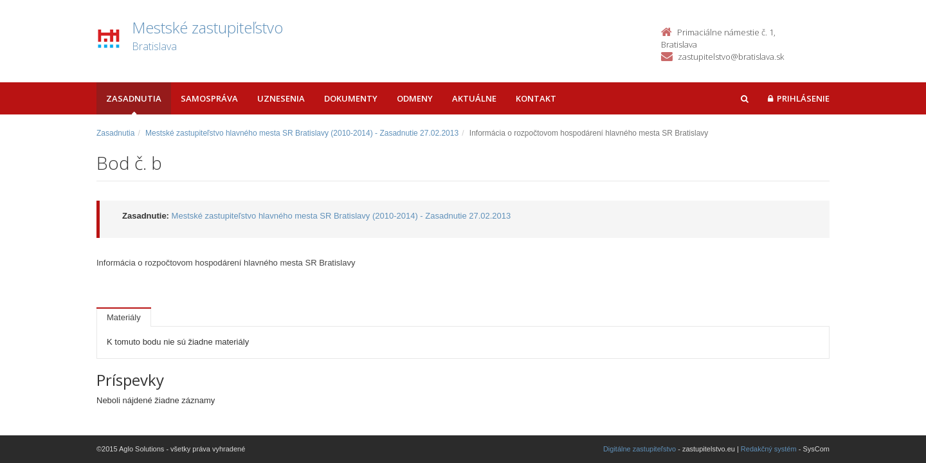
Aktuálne (474, 98)
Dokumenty (350, 98)
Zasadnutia (133, 98)
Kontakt (536, 98)
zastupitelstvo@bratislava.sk (731, 56)
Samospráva (209, 98)
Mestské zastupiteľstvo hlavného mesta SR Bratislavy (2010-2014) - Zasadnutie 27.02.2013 (301, 133)
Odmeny (415, 98)
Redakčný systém (769, 449)
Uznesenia (281, 98)
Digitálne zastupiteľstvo (639, 449)
